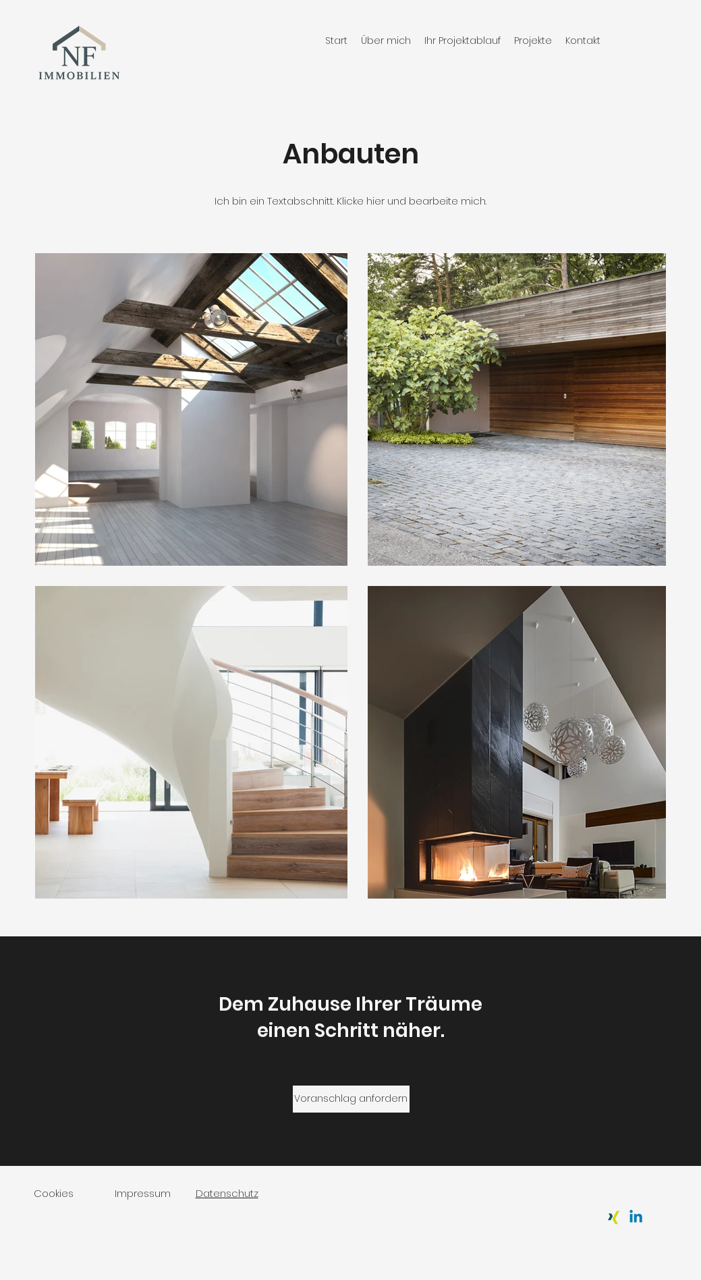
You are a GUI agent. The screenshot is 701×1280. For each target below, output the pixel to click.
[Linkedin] (636, 1217)
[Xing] (613, 1217)
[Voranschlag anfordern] (351, 1099)
